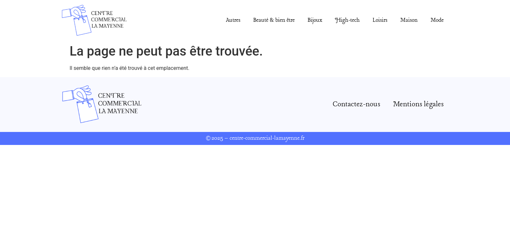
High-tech (347, 20)
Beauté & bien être (274, 20)
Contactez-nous (356, 104)
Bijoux (315, 20)
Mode (437, 20)
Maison (409, 20)
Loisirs (380, 20)
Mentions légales (418, 104)
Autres (233, 20)
